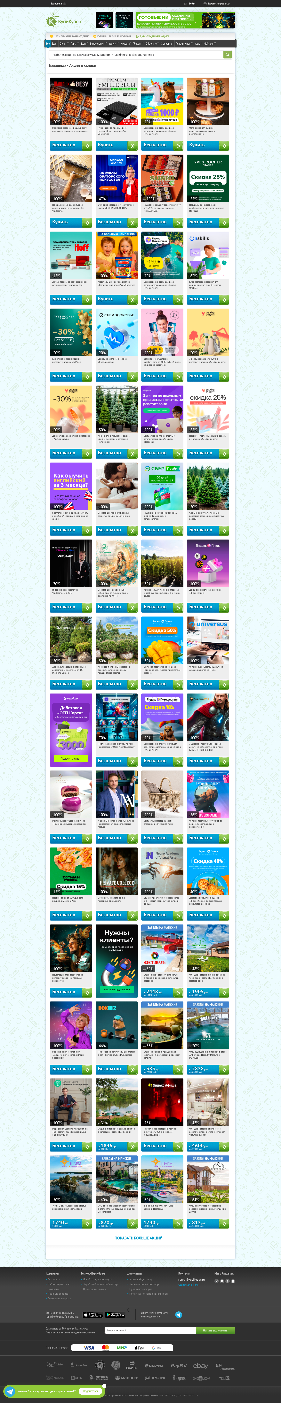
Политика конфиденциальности (149, 1293)
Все (48, 43)
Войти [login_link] (192, 3)
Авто (198, 43)
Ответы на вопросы (59, 1298)
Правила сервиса (58, 1293)
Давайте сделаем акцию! (98, 1279)
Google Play (115, 1315)
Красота (126, 43)
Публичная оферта (140, 1289)
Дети (84, 43)
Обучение (152, 43)
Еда (54, 43)
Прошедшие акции (94, 1289)
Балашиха (56, 3)
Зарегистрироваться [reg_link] (219, 3)
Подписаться (90, 1391)
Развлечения (98, 43)
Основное (54, 1279)
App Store (92, 1315)
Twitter (227, 1281)
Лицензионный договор (144, 1284)
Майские (210, 43)
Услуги (114, 43)
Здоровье (167, 43)
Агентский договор (141, 1279)
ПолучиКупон (184, 43)
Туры (75, 43)
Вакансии (53, 1289)
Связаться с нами (188, 1284)
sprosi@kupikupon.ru (191, 1279)
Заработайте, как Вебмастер (100, 1284)
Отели (64, 43)
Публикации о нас (59, 1284)
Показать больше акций (139, 1238)
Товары (138, 43)
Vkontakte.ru (222, 1281)
